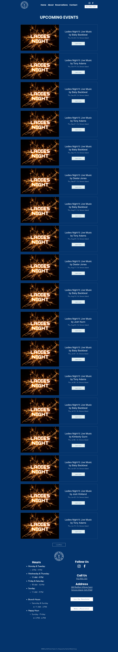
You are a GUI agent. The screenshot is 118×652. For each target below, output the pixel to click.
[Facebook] (93, 3)
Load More (59, 545)
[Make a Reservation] (82, 609)
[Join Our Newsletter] (82, 599)
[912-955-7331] (91, 6)
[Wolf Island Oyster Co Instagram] (89, 3)
